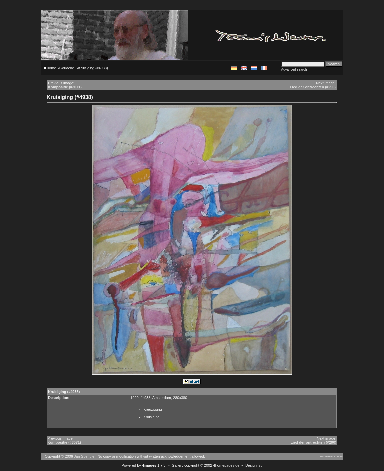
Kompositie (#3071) (65, 87)
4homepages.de (226, 465)
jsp (260, 465)
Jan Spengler (84, 456)
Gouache (67, 68)
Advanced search (294, 69)
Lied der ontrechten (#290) (313, 87)
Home (51, 68)
